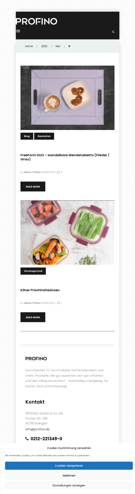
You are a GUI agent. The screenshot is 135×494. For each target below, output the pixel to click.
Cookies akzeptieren (69, 466)
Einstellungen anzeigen (69, 485)
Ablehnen (69, 475)
